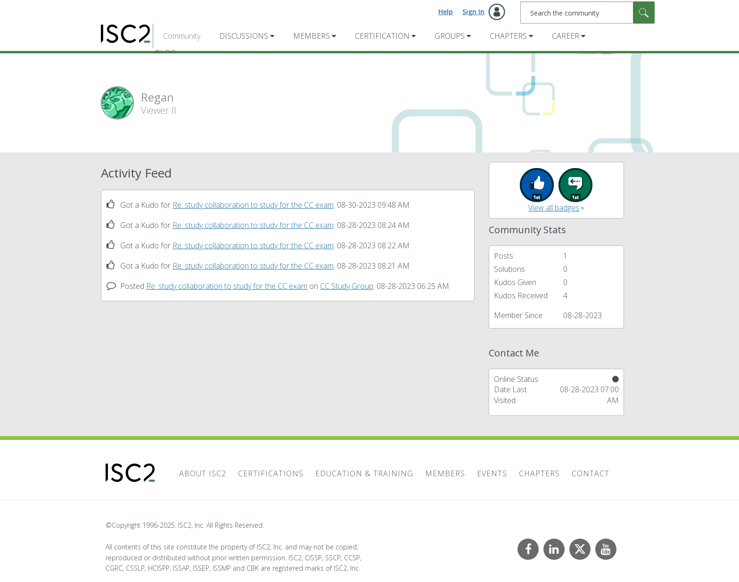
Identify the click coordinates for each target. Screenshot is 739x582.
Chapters (508, 36)
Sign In (473, 11)
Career (565, 36)
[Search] (587, 12)
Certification (382, 36)
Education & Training (364, 473)
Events (492, 473)
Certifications (271, 473)
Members (311, 36)
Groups (450, 36)
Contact (590, 473)
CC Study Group (346, 286)
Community (181, 36)
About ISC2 (202, 473)
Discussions (243, 36)
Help (445, 11)
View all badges (553, 207)
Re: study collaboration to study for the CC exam (253, 205)
